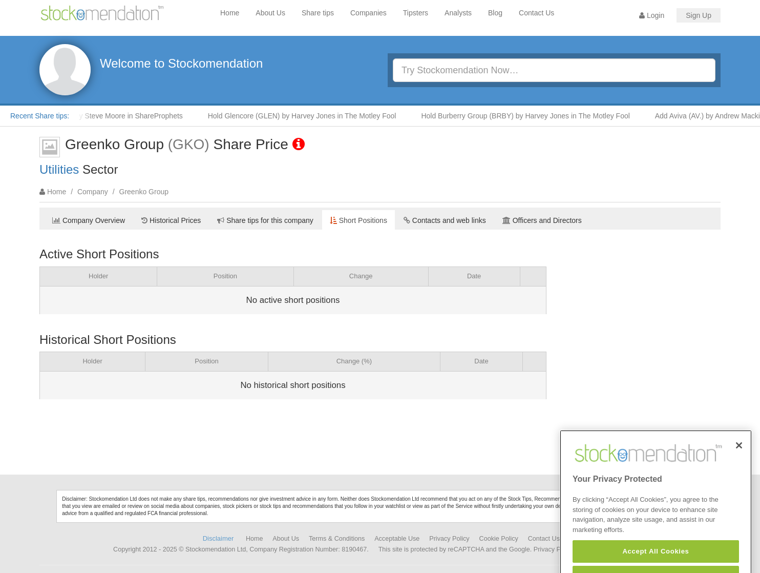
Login (651, 15)
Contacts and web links (445, 220)
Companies (368, 13)
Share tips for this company (265, 220)
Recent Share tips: (39, 116)
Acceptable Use (396, 538)
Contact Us (536, 13)
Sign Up (698, 15)
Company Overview (88, 220)
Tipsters (415, 13)
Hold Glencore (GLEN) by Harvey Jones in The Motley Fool (305, 116)
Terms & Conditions (337, 538)
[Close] (739, 457)
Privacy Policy (449, 538)
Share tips (318, 13)
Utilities (59, 169)
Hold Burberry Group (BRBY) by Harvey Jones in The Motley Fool (528, 116)
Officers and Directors (542, 220)
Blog (495, 13)
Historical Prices (171, 220)
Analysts (458, 13)
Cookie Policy (498, 538)
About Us (270, 13)
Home (229, 13)
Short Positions (358, 220)
